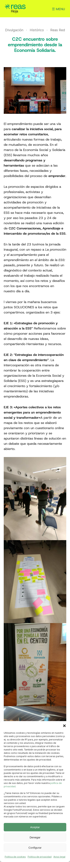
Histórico (37, 30)
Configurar (34, 847)
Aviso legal (59, 856)
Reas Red (57, 30)
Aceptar (35, 827)
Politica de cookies (15, 856)
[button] (64, 726)
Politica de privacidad (40, 856)
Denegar (35, 837)
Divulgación (14, 30)
